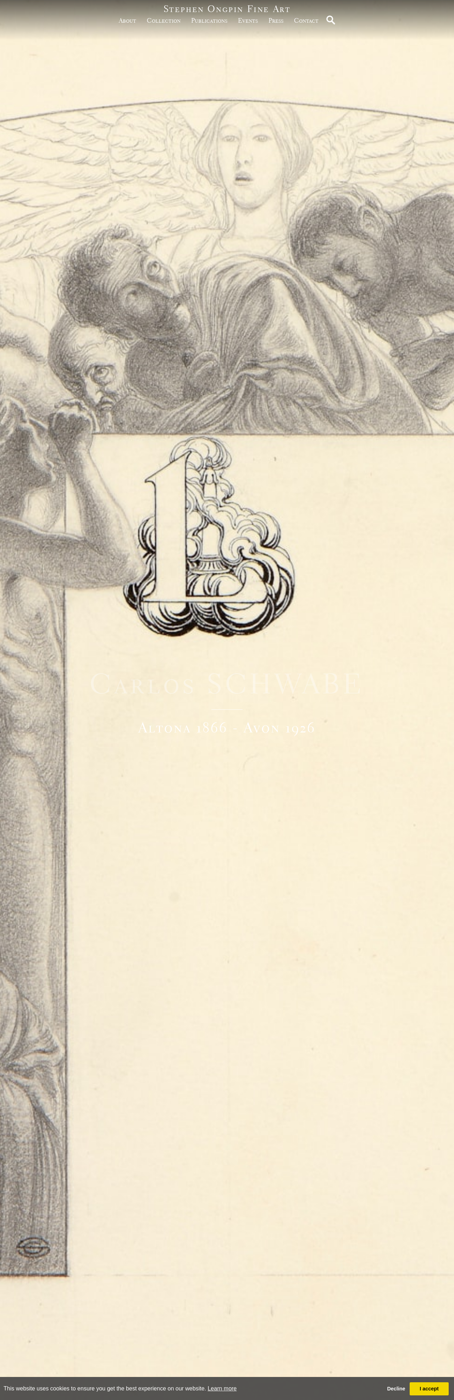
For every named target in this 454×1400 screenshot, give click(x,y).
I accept (429, 1388)
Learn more (222, 1388)
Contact (306, 20)
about (127, 20)
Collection (164, 20)
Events (248, 20)
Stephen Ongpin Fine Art (227, 8)
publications (209, 20)
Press (275, 20)
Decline (396, 1388)
